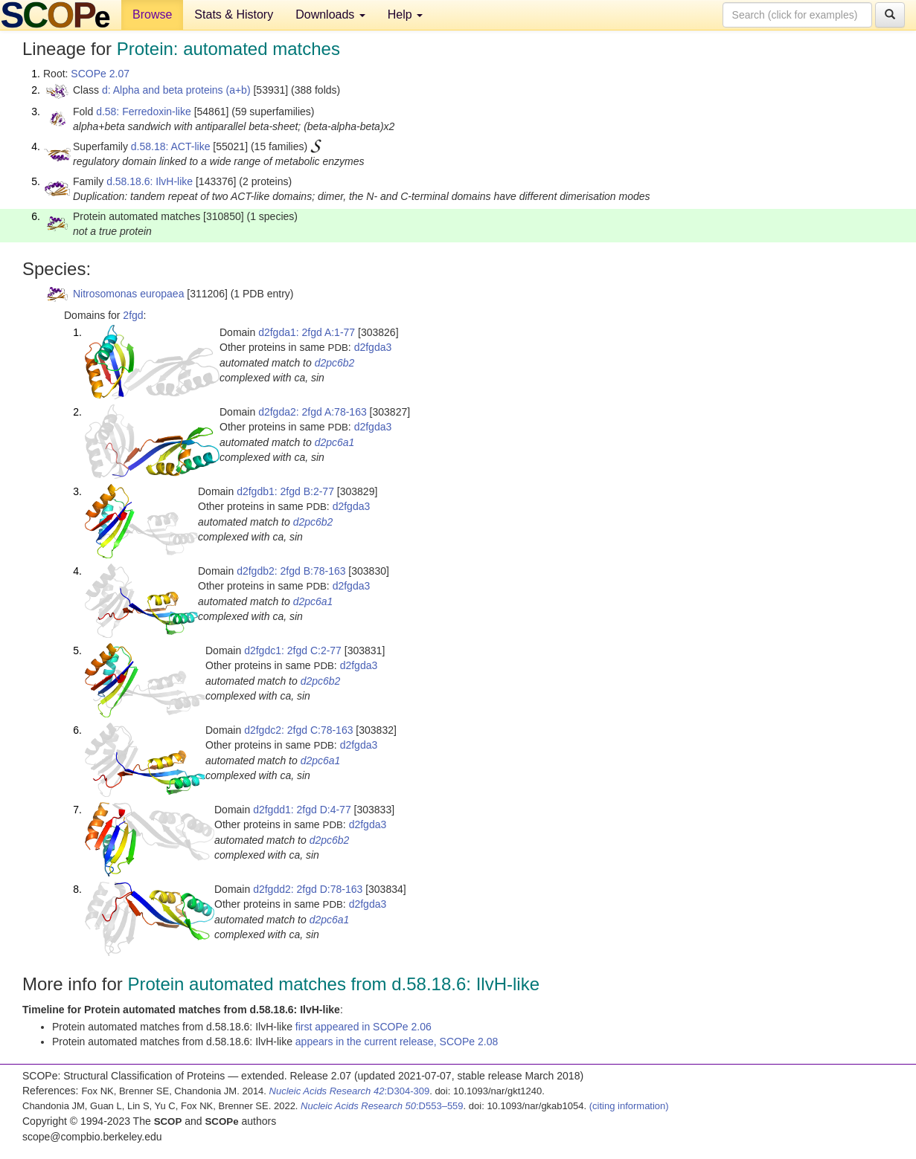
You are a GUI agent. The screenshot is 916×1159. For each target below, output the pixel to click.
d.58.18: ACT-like (171, 146)
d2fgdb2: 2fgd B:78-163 (291, 571)
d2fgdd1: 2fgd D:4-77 (302, 810)
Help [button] (405, 14)
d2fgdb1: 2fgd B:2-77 (285, 491)
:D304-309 (349, 1091)
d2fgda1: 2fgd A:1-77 (306, 332)
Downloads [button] (330, 14)
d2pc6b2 (335, 363)
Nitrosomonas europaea (128, 294)
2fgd (133, 315)
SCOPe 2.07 (100, 74)
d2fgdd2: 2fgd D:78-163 (307, 889)
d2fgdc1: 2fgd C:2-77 (293, 650)
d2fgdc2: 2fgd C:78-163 (298, 730)
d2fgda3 (373, 347)
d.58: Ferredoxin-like (143, 111)
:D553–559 (382, 1105)
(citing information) (629, 1105)
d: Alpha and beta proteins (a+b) (176, 90)
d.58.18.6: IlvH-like (149, 181)
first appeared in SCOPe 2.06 (363, 1027)
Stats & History (233, 14)
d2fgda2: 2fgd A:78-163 (312, 412)
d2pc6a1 (335, 442)
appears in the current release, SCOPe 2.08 (396, 1041)
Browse (152, 14)
